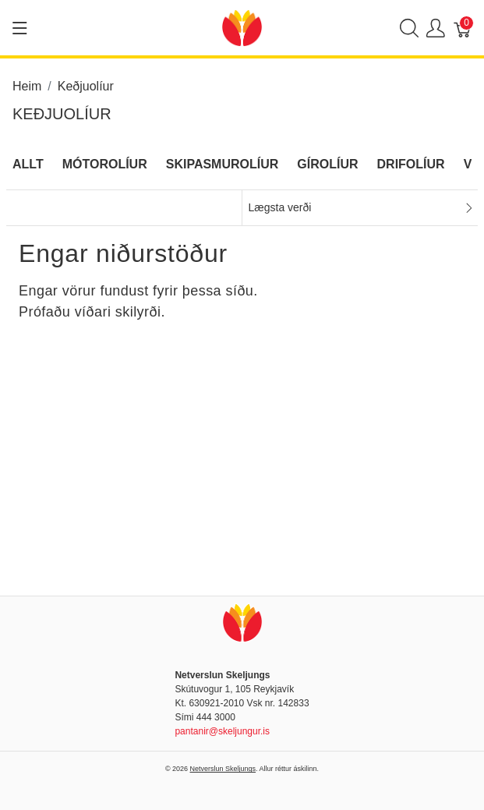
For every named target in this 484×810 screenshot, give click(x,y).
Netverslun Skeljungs (223, 769)
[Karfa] (463, 27)
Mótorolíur (104, 164)
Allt (28, 164)
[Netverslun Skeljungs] (241, 27)
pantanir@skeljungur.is (222, 731)
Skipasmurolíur (222, 164)
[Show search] (409, 27)
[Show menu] (19, 28)
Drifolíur (411, 164)
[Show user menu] (436, 27)
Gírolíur (327, 164)
